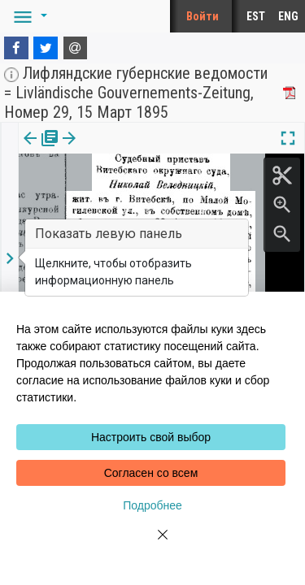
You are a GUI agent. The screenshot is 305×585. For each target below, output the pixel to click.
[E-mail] (75, 48)
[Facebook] (16, 48)
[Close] (152, 544)
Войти (202, 16)
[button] (27, 16)
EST (255, 16)
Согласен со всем (151, 472)
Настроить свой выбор (151, 437)
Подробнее (152, 505)
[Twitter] (45, 48)
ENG (288, 16)
